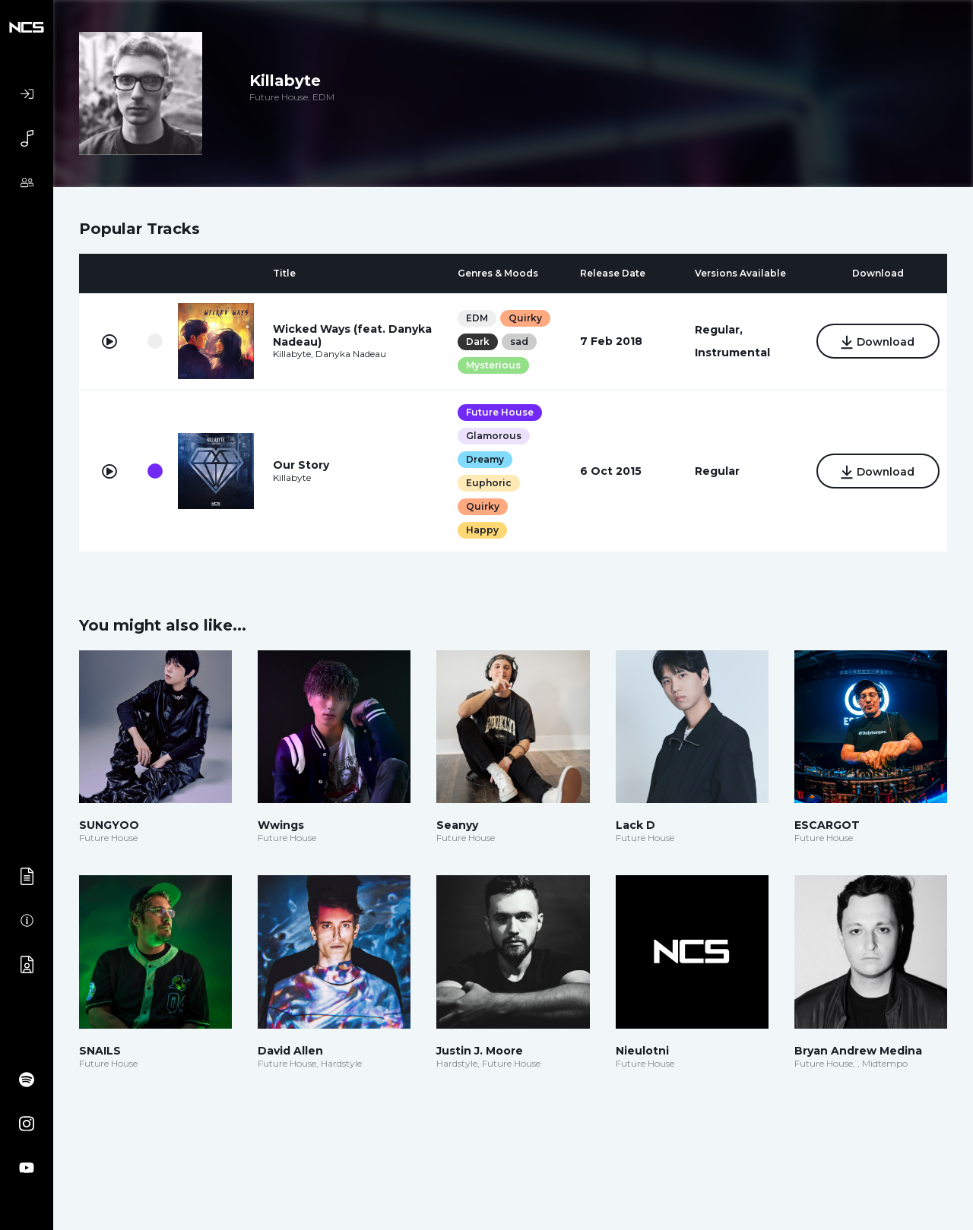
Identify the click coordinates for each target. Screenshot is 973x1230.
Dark (477, 341)
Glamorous (493, 435)
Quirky (524, 318)
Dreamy (484, 459)
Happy (481, 530)
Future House (499, 412)
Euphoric (488, 483)
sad (518, 341)
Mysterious (492, 365)
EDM (476, 318)
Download (877, 342)
